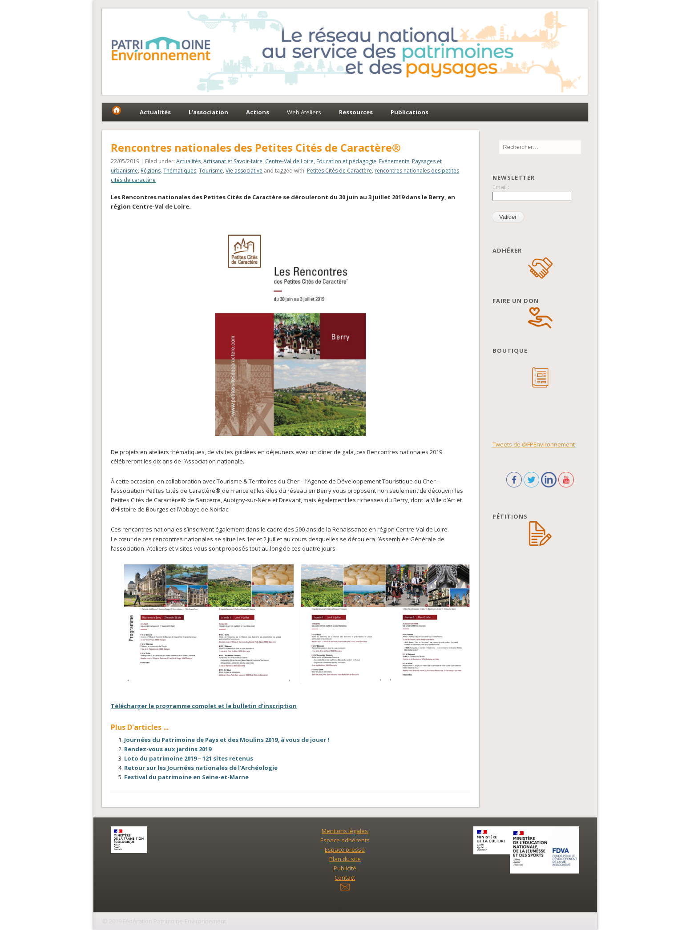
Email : (500, 187)
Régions (151, 170)
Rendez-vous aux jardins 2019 (167, 749)
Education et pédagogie (346, 161)
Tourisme (211, 170)
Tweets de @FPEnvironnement (533, 444)
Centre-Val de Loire (289, 161)
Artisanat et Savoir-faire (232, 161)
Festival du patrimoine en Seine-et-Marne (186, 777)
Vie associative (244, 170)
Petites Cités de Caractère (339, 170)
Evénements (394, 161)
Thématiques (179, 170)
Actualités (188, 161)
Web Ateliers (304, 112)
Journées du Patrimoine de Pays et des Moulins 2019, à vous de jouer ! (226, 740)
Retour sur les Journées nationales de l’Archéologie (201, 768)
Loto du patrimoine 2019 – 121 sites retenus (188, 758)
